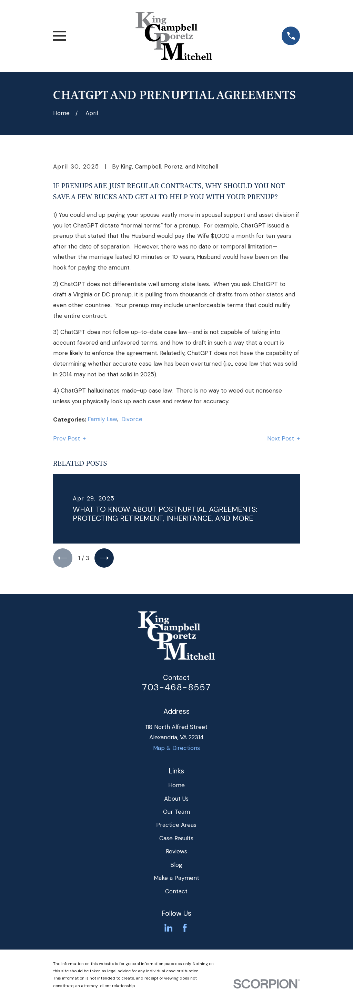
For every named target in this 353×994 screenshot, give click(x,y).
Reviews (176, 853)
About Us (176, 800)
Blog (176, 866)
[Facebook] (185, 930)
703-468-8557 (176, 689)
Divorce (131, 419)
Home (176, 787)
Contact (176, 893)
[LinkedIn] (168, 930)
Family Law (102, 419)
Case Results (176, 840)
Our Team (176, 814)
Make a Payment (176, 880)
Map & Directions (176, 749)
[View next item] (107, 558)
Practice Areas (176, 827)
